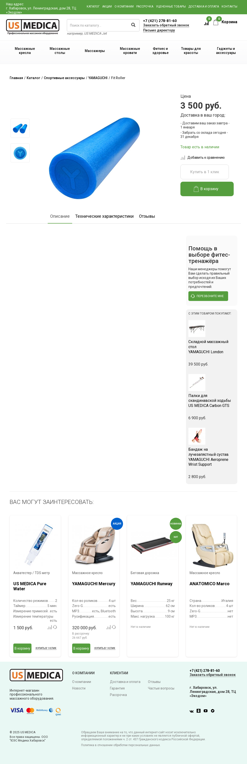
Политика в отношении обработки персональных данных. (121, 745)
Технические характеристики (104, 216)
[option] (20, 128)
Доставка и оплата (203, 6)
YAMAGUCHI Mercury (93, 583)
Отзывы (147, 216)
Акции (107, 6)
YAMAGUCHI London (211, 346)
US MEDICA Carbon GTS (211, 400)
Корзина (225, 22)
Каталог (93, 6)
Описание (60, 216)
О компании (124, 6)
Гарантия (117, 688)
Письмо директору (159, 30)
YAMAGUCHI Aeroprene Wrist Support (211, 457)
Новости (78, 688)
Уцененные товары (171, 6)
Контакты (229, 6)
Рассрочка (144, 6)
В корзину (206, 189)
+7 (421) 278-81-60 (160, 21)
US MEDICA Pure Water (29, 586)
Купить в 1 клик (204, 172)
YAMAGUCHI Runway (151, 583)
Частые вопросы (161, 688)
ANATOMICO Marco (210, 583)
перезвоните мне (207, 296)
